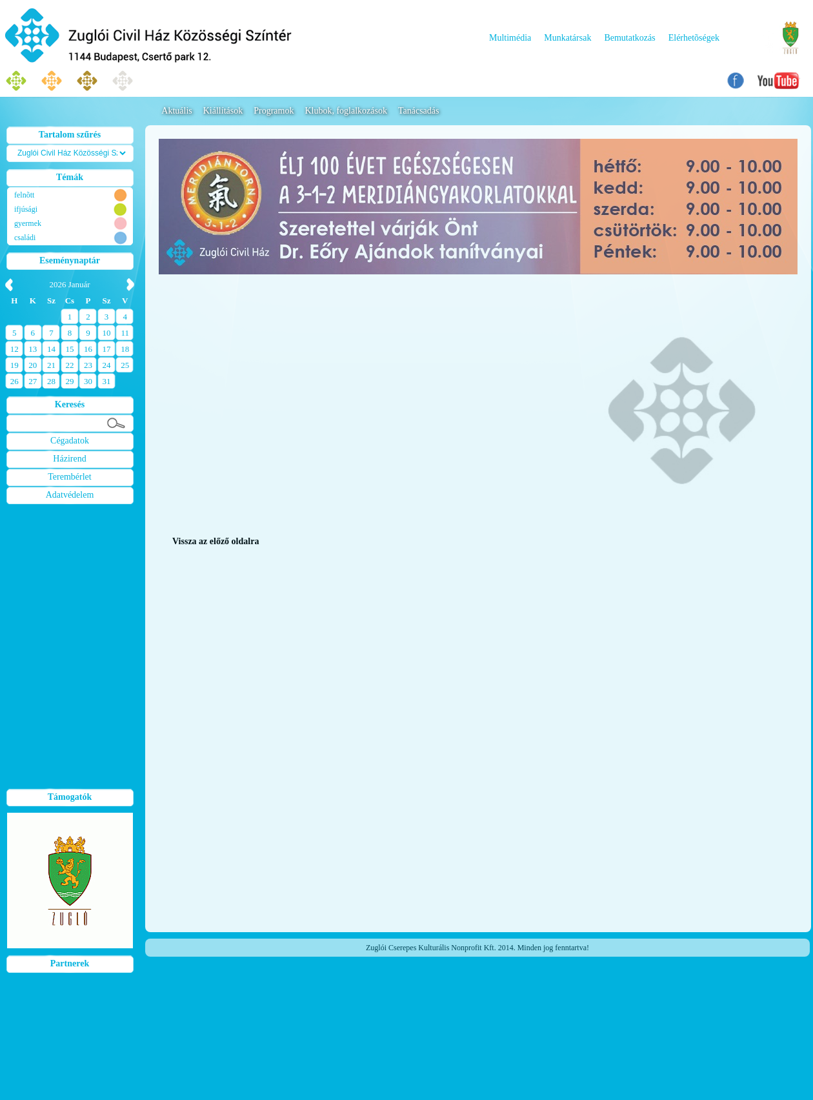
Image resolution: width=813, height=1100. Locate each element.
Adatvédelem (70, 495)
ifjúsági (25, 209)
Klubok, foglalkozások (346, 111)
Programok (274, 111)
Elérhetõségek (693, 38)
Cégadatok (69, 440)
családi (24, 237)
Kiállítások (223, 111)
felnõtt (24, 194)
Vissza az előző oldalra (215, 541)
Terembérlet (69, 477)
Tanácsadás (418, 111)
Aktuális (176, 111)
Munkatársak (567, 38)
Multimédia (510, 38)
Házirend (69, 458)
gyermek (27, 223)
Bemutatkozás (629, 38)
